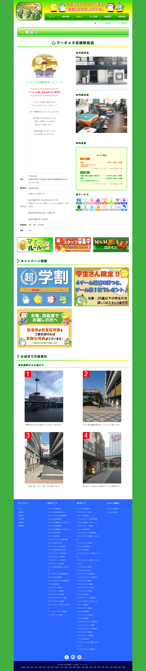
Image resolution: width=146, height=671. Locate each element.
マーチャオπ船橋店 (83, 611)
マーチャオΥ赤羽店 (83, 550)
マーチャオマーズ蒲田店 (84, 580)
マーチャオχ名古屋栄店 (55, 577)
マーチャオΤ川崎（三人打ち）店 (87, 601)
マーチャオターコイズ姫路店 (56, 546)
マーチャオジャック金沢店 (56, 563)
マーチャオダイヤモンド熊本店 (57, 611)
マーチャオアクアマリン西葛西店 (87, 577)
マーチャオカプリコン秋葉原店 (86, 532)
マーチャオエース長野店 (84, 632)
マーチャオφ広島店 (53, 584)
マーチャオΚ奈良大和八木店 (56, 550)
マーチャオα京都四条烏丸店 (56, 512)
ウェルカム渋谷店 (111, 512)
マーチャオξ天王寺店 (54, 532)
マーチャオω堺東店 (54, 536)
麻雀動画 (121, 16)
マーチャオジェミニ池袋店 (85, 526)
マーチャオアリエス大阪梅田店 (57, 515)
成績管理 (107, 16)
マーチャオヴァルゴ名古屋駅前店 (58, 574)
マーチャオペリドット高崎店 (86, 625)
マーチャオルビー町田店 (84, 567)
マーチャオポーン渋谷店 (84, 512)
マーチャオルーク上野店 (84, 543)
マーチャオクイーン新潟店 (85, 635)
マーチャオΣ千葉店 (83, 618)
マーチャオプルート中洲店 (56, 601)
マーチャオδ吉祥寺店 (83, 508)
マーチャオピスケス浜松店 (56, 594)
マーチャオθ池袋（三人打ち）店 (87, 522)
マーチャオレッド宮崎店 (55, 615)
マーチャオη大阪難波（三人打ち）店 (59, 529)
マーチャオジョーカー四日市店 (57, 553)
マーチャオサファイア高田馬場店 (87, 519)
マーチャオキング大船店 (84, 608)
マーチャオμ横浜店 (83, 604)
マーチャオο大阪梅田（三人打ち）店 (59, 522)
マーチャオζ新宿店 (82, 515)
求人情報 (93, 16)
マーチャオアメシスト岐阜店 (56, 560)
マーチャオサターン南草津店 (56, 556)
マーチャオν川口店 (82, 594)
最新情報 (65, 16)
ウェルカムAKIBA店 (112, 508)
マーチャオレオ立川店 (83, 570)
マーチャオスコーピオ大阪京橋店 (58, 539)
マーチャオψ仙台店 (83, 639)
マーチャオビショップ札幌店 (86, 649)
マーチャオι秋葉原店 (83, 529)
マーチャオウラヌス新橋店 (85, 584)
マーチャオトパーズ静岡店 (56, 591)
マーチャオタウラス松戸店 (85, 615)
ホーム (51, 16)
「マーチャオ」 (83, 664)
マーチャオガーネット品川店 (86, 587)
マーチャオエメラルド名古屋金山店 (58, 580)
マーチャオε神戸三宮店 (55, 543)
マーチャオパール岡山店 (55, 587)
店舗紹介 (79, 16)
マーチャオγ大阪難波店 (55, 526)
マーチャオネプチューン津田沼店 (87, 621)
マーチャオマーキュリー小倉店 (57, 597)
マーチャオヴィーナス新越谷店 (86, 597)
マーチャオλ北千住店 (83, 546)
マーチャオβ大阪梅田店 (55, 519)
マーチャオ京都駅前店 (120, 23)
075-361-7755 (34, 188)
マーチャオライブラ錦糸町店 (86, 574)
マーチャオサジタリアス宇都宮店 (87, 628)
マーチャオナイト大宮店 (84, 591)
